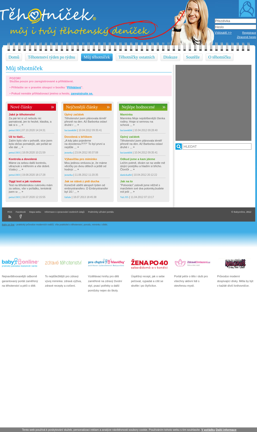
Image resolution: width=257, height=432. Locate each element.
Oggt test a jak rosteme (25, 181)
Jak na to (126, 181)
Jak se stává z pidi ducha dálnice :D (82, 181)
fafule (68, 197)
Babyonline (239, 212)
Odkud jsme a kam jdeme (137, 159)
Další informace (226, 429)
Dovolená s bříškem (78, 136)
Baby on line (8, 224)
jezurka (69, 152)
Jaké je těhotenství (22, 114)
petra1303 (14, 130)
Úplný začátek (74, 114)
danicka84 (126, 174)
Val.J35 (124, 197)
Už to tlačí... (17, 136)
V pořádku (208, 429)
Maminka (126, 114)
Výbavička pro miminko (81, 159)
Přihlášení (74, 87)
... (20, 125)
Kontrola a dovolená (23, 159)
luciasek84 (70, 130)
